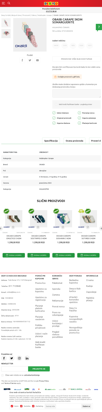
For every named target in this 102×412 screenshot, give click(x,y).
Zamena (56, 295)
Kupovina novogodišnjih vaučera (75, 319)
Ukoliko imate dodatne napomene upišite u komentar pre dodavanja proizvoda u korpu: (74, 85)
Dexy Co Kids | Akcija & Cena (11, 15)
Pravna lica (40, 283)
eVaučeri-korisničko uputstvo (74, 299)
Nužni (16, 406)
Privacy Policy (44, 381)
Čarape (5, 232)
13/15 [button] (89, 47)
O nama (90, 280)
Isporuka (56, 289)
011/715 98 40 (51, 11)
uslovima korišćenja (32, 375)
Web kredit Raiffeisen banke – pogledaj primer (75, 104)
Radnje (89, 286)
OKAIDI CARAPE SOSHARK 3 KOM (63, 237)
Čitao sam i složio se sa (22, 375)
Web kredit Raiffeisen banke (40, 344)
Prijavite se (39, 369)
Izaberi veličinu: (58, 41)
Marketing (39, 406)
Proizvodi (26, 15)
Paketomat (57, 283)
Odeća (33, 15)
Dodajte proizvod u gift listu (67, 77)
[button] (13, 227)
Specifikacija (12, 141)
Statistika (27, 406)
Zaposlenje (91, 292)
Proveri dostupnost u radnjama (68, 141)
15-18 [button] (64, 47)
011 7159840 (15, 286)
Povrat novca (58, 306)
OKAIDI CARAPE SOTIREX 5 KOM (88, 237)
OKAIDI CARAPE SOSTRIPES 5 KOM (39, 237)
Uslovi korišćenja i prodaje (57, 323)
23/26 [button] (81, 47)
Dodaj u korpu (13, 255)
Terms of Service (10, 383)
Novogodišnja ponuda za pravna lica (75, 330)
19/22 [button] (73, 47)
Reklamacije (57, 300)
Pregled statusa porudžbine (57, 334)
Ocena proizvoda (35, 141)
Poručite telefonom (51, 9)
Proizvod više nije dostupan (76, 59)
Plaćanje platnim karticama (40, 308)
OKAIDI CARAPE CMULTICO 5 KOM (13, 237)
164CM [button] (56, 47)
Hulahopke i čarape (45, 15)
